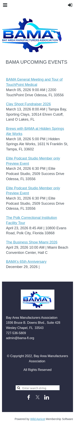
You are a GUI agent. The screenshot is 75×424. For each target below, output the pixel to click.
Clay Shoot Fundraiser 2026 (28, 104)
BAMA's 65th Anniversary (26, 262)
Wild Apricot (37, 419)
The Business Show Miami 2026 (31, 242)
